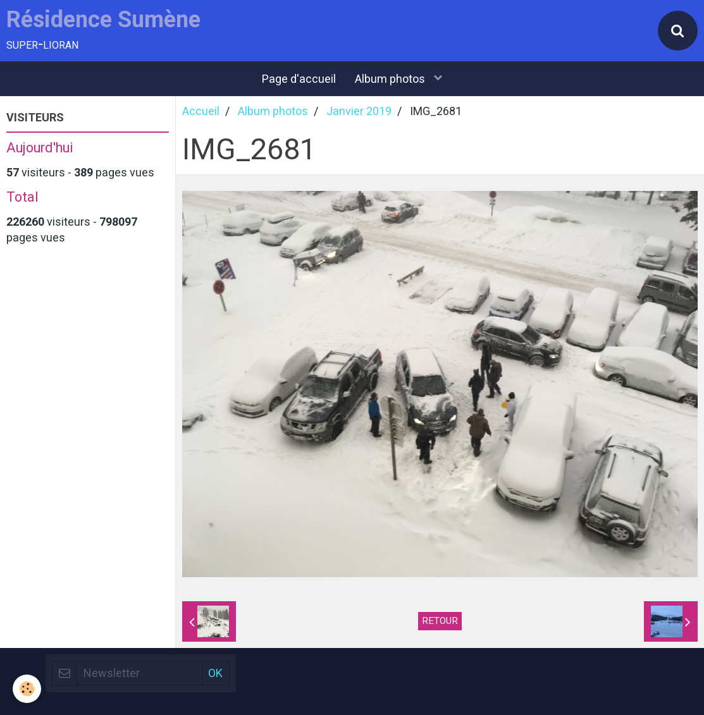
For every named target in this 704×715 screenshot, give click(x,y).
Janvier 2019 (359, 111)
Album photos (391, 78)
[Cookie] (27, 689)
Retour (440, 620)
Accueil (200, 111)
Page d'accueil (299, 78)
